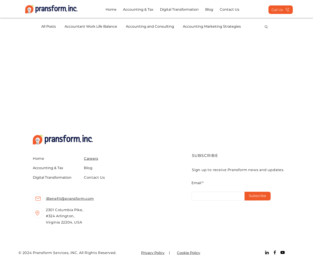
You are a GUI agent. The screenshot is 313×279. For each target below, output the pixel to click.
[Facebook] (274, 252)
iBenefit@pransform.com (70, 199)
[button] (266, 27)
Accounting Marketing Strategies (212, 26)
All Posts (48, 26)
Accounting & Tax (48, 168)
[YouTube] (282, 252)
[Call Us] (280, 9)
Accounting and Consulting (150, 26)
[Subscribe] (258, 196)
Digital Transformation (52, 177)
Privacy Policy (153, 253)
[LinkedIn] (267, 252)
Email (196, 183)
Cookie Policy (188, 253)
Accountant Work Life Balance (91, 26)
